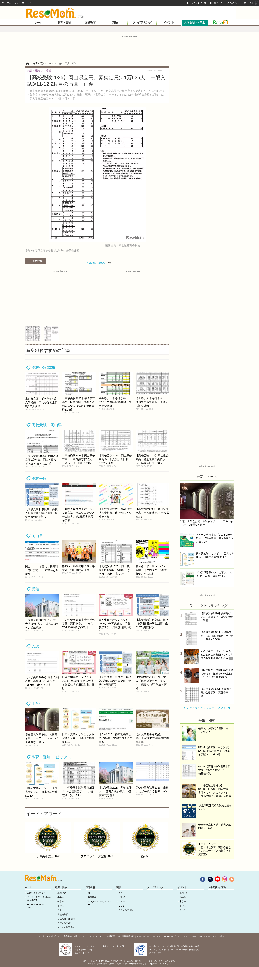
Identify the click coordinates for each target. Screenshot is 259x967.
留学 (90, 893)
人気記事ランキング (36, 893)
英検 (120, 893)
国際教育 (90, 22)
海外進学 (92, 897)
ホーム (38, 22)
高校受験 (39, 478)
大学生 (60, 910)
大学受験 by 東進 (194, 22)
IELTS (121, 906)
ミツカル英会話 (125, 910)
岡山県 (37, 536)
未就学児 (61, 893)
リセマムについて (96, 936)
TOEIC (121, 897)
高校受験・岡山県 (47, 425)
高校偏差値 (62, 914)
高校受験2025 (43, 367)
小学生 (60, 897)
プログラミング (142, 22)
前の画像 (38, 260)
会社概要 (111, 936)
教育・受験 (64, 22)
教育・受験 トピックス (51, 757)
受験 (35, 589)
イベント (168, 22)
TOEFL (121, 901)
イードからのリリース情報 (149, 936)
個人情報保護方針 (126, 936)
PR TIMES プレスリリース (175, 936)
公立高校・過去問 (66, 918)
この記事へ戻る (97, 263)
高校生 (60, 906)
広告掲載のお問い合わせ (74, 936)
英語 (115, 22)
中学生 (37, 703)
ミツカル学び (63, 923)
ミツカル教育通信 (66, 927)
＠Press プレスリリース (201, 936)
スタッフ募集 (218, 936)
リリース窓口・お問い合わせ (47, 936)
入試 (35, 646)
